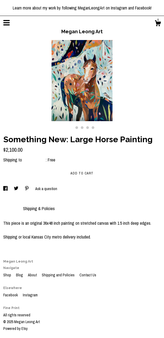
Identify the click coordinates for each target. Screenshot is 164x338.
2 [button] (76, 127)
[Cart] (158, 24)
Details (10, 208)
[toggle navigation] (6, 22)
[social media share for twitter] (16, 188)
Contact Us (87, 275)
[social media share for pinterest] (27, 188)
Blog (20, 275)
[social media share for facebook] (5, 188)
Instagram (30, 295)
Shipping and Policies (58, 275)
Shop (7, 275)
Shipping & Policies (39, 208)
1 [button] (71, 127)
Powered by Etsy (15, 328)
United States (34, 160)
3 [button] (82, 127)
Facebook (11, 295)
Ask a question (46, 188)
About (33, 275)
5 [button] (93, 127)
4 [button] (87, 127)
